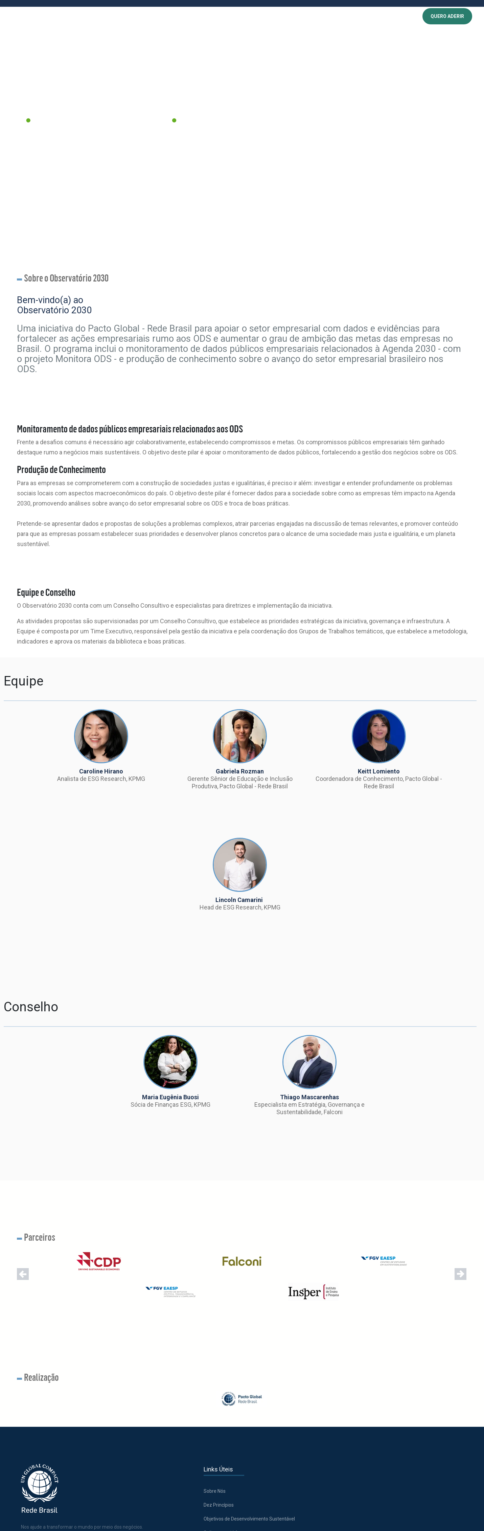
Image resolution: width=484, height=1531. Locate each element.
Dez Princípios (171, 1349)
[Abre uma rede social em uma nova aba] (27, 1416)
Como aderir (169, 1398)
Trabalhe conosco (275, 1335)
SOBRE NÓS (132, 17)
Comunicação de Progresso (185, 1412)
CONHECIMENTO (198, 17)
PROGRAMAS (163, 17)
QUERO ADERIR (447, 17)
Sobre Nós (167, 1335)
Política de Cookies (276, 1371)
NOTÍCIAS (255, 17)
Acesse (403, 1339)
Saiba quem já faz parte (181, 1385)
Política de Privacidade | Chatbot (290, 1407)
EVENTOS (230, 17)
